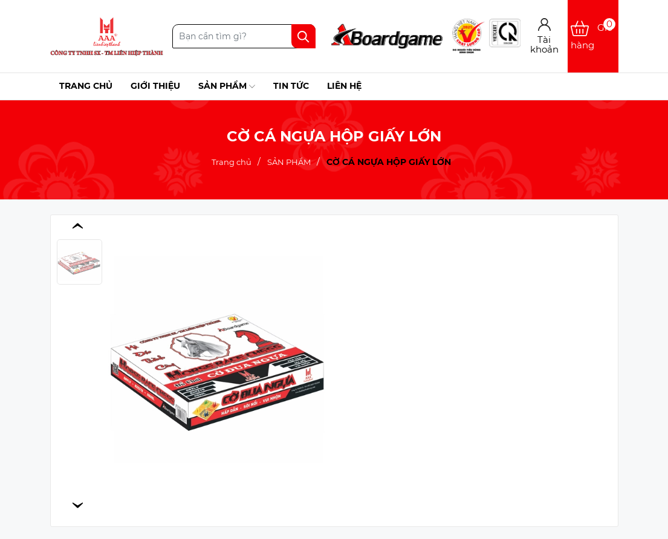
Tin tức (291, 85)
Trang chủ (85, 85)
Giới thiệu (155, 85)
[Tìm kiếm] (303, 36)
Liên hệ (344, 85)
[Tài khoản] (544, 36)
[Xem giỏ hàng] (593, 36)
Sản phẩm (226, 86)
